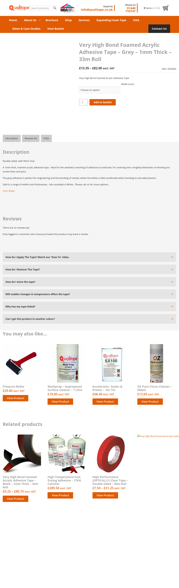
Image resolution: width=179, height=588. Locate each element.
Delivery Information (72, 582)
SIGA (136, 20)
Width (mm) (127, 84)
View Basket (55, 28)
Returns (102, 568)
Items (152, 8)
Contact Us (159, 28)
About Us (30, 20)
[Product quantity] (83, 102)
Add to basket (103, 102)
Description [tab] (11, 138)
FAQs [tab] (46, 138)
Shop (68, 20)
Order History (105, 564)
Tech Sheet (9, 190)
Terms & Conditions (108, 555)
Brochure (52, 20)
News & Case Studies (26, 28)
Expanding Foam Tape (111, 20)
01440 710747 (162, 538)
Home (13, 20)
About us (102, 546)
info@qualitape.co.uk (164, 546)
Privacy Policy (105, 552)
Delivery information (109, 549)
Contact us (103, 558)
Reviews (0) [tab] (31, 138)
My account (104, 561)
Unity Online (169, 582)
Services (84, 20)
